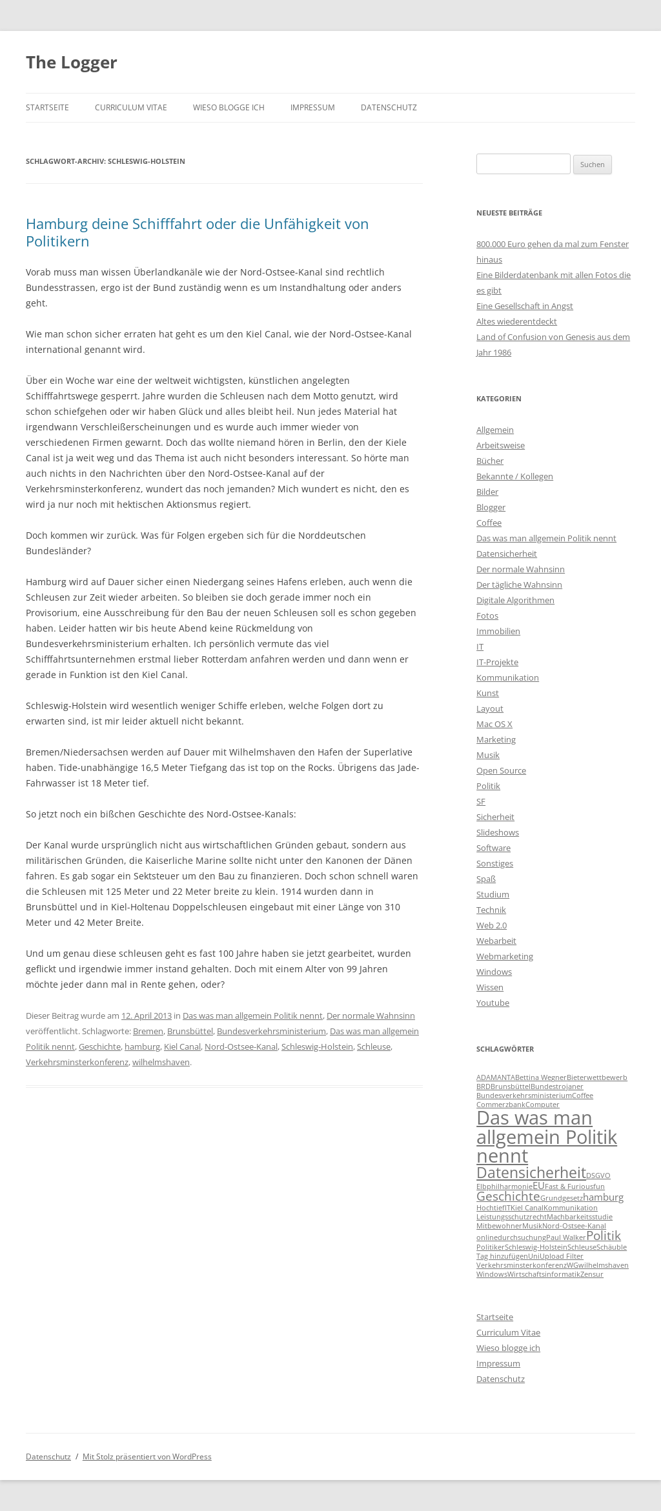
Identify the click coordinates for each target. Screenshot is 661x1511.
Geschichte (100, 1046)
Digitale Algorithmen (515, 600)
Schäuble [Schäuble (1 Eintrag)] (611, 1247)
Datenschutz (389, 107)
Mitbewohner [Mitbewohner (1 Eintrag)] (499, 1225)
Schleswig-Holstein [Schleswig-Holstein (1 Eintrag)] (536, 1247)
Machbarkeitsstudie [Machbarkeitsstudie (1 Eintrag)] (580, 1216)
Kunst (487, 693)
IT (479, 646)
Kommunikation (507, 677)
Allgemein (495, 429)
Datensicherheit (506, 553)
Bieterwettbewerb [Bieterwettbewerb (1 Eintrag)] (597, 1077)
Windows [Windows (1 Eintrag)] (491, 1274)
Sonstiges (494, 863)
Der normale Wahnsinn (371, 1015)
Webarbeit (496, 940)
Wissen (489, 987)
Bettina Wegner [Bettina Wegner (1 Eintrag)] (541, 1077)
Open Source (501, 770)
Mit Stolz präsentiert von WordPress (147, 1456)
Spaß (486, 879)
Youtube (492, 1002)
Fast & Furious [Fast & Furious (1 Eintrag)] (569, 1186)
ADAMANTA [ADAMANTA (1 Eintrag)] (495, 1077)
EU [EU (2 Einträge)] (539, 1185)
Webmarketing (504, 956)
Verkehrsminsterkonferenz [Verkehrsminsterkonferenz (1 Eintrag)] (521, 1265)
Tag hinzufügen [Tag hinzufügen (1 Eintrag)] (502, 1256)
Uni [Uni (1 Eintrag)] (534, 1256)
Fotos (487, 615)
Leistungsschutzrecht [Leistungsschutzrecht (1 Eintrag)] (511, 1216)
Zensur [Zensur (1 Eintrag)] (592, 1274)
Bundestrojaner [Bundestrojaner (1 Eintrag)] (557, 1086)
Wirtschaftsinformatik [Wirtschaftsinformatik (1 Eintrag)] (543, 1274)
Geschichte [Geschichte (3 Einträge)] (508, 1196)
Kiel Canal (182, 1046)
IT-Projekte (497, 662)
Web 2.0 (491, 925)
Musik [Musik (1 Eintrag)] (532, 1225)
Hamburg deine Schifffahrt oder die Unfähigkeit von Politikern (197, 232)
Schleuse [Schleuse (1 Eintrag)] (581, 1247)
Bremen (148, 1031)
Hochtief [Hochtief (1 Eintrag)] (490, 1207)
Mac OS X (494, 724)
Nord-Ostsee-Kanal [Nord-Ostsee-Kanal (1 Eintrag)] (574, 1225)
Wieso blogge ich (229, 107)
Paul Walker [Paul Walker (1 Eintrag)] (566, 1237)
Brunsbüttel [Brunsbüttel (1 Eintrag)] (511, 1086)
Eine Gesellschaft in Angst (524, 306)
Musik (488, 755)
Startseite (47, 107)
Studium (492, 894)
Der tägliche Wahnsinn (519, 584)
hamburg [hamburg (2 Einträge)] (603, 1197)
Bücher (489, 460)
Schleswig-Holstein (317, 1046)
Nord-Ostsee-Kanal (241, 1046)
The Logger (71, 62)
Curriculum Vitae (131, 107)
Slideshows (497, 832)
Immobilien (498, 631)
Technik (491, 910)
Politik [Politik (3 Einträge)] (603, 1235)
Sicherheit (495, 817)
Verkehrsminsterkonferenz (77, 1062)
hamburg (142, 1046)
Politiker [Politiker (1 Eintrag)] (490, 1247)
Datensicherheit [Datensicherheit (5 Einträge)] (531, 1172)
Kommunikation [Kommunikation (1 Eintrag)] (571, 1207)
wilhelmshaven (161, 1062)
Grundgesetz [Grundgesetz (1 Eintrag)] (561, 1198)
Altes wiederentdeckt (516, 321)
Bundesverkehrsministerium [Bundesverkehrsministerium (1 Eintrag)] (524, 1095)
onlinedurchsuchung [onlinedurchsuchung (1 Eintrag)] (511, 1237)
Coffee (489, 522)
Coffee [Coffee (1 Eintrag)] (582, 1095)
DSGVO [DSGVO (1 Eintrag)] (598, 1175)
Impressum (312, 107)
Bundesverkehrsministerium (271, 1031)
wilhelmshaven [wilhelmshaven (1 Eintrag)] (603, 1265)
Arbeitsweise (500, 445)
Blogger (490, 507)
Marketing (496, 739)
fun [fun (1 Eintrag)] (599, 1186)
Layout (489, 708)
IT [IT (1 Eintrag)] (508, 1207)
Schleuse (374, 1046)
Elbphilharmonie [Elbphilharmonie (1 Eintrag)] (504, 1186)
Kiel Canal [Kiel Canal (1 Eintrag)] (527, 1207)
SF (480, 801)
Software (493, 848)
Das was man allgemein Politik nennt (253, 1015)
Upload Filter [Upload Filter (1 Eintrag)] (562, 1256)
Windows (494, 971)
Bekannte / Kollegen (514, 476)
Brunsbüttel (190, 1031)
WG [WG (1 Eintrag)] (572, 1265)
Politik (488, 786)
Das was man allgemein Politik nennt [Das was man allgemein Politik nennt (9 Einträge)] (546, 1136)
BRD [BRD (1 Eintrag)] (483, 1086)
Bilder (487, 491)
